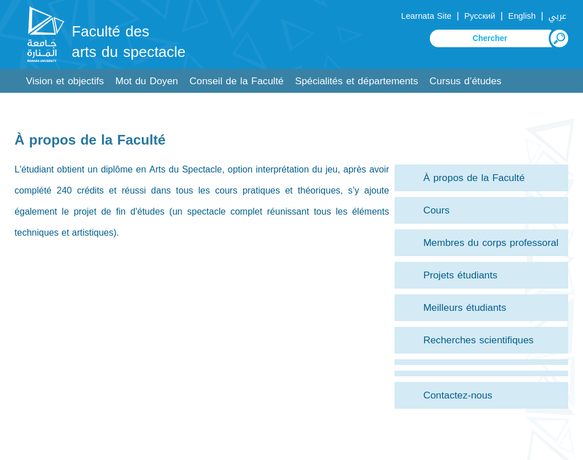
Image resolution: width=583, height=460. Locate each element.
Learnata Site (426, 16)
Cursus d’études (465, 81)
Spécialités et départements (356, 81)
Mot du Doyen (147, 81)
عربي (557, 16)
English (522, 16)
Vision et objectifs (65, 81)
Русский (479, 16)
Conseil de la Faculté (237, 81)
